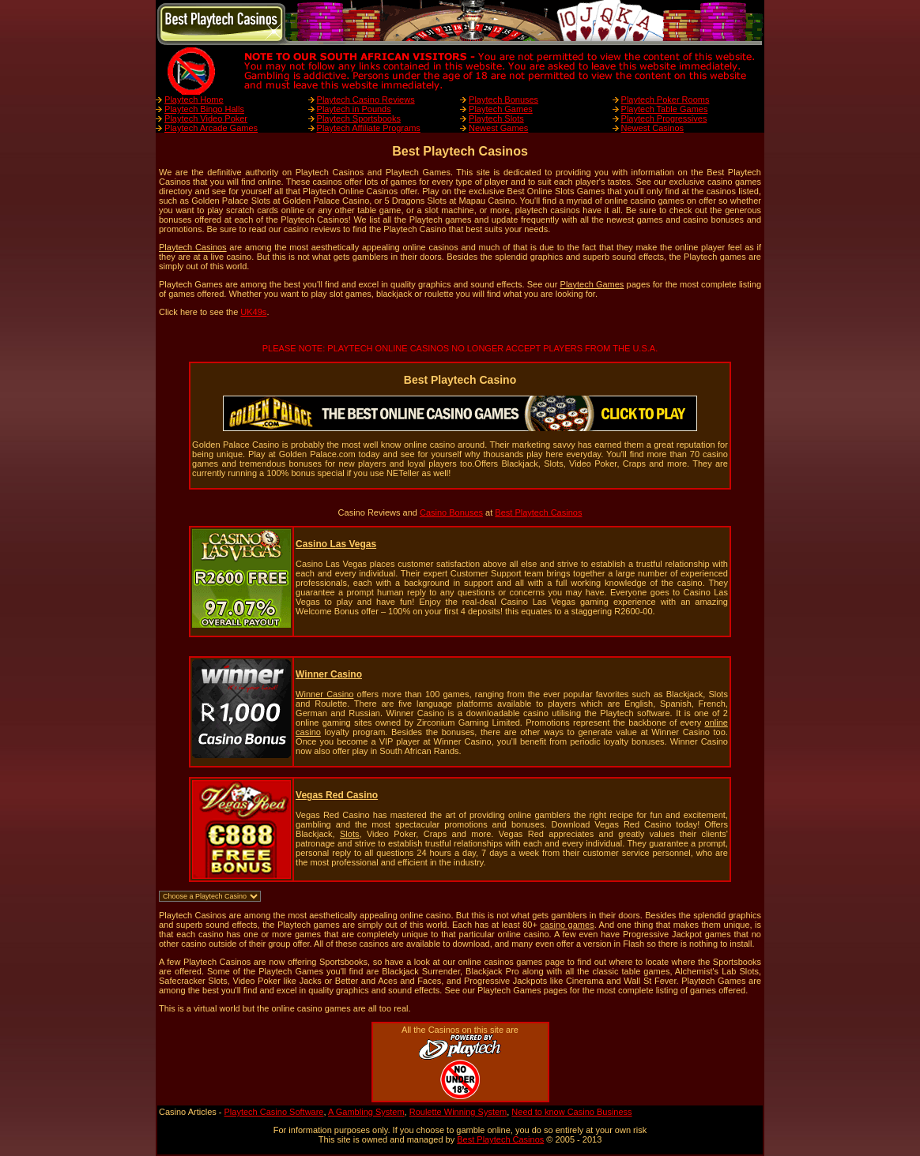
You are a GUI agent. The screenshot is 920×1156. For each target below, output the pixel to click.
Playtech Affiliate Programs (368, 128)
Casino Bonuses (451, 512)
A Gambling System (366, 1112)
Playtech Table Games (664, 109)
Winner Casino (324, 694)
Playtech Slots (496, 118)
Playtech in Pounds (354, 109)
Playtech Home (194, 99)
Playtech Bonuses (503, 99)
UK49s (253, 312)
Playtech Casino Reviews (366, 99)
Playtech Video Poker (205, 118)
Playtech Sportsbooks (359, 118)
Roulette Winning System (458, 1112)
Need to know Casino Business (571, 1112)
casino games (567, 924)
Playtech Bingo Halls (204, 109)
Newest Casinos (652, 128)
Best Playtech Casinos (538, 512)
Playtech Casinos (193, 247)
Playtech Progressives (664, 118)
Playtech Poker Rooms (665, 99)
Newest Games (498, 128)
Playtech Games (501, 109)
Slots (349, 834)
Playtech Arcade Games (211, 128)
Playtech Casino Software (274, 1112)
